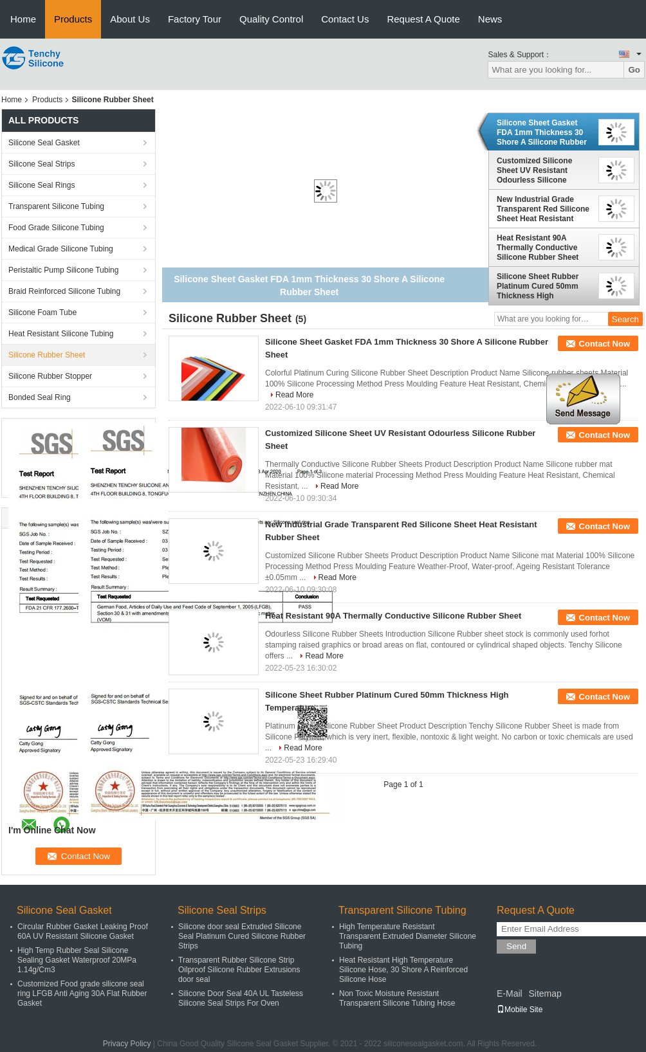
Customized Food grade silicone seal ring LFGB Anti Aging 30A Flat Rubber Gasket (82, 993)
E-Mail (509, 993)
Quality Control (271, 19)
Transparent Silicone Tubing (56, 206)
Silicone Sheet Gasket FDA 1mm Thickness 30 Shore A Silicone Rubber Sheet (542, 132)
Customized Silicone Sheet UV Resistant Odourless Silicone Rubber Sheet (534, 170)
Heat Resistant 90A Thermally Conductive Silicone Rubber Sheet (537, 247)
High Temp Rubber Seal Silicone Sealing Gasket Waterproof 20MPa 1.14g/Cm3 (76, 960)
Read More (294, 394)
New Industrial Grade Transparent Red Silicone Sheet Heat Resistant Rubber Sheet (543, 209)
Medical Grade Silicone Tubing (60, 248)
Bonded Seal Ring (39, 397)
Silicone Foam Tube (42, 312)
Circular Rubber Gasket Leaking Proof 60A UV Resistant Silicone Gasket (82, 931)
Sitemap (544, 993)
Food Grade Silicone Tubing (56, 227)
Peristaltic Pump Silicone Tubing (63, 270)
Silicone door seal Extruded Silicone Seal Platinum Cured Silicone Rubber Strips (242, 936)
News (490, 19)
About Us (130, 19)
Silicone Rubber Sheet (46, 354)
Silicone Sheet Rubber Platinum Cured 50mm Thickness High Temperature (537, 286)
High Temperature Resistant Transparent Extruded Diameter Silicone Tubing (407, 936)
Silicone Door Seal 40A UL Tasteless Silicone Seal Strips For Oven (240, 998)
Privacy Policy (127, 1043)
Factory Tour (194, 19)
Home (23, 19)
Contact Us (345, 19)
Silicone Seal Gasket (44, 142)
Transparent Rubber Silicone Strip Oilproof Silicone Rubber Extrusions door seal (239, 970)
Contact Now (604, 344)
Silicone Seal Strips (41, 163)
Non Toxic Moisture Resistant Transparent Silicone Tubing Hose (397, 998)
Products (73, 19)
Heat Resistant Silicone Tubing (60, 333)
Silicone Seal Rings (41, 185)
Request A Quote (423, 19)
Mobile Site (519, 1009)
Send (516, 946)
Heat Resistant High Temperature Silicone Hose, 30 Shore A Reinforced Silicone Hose (403, 970)
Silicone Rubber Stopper (50, 376)
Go (634, 70)
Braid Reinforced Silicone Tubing (64, 291)
